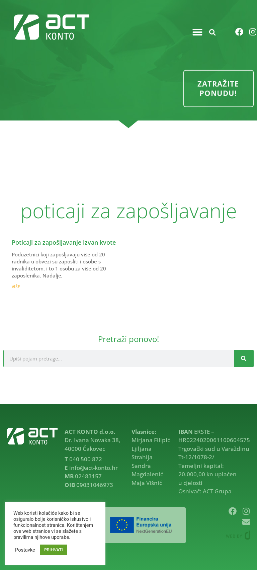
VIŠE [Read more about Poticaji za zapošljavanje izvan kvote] (16, 287)
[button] (197, 32)
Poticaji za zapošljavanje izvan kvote (64, 242)
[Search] (243, 358)
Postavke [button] (25, 550)
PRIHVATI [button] (53, 549)
